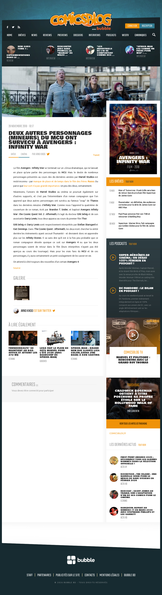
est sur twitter (44, 311)
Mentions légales (109, 575)
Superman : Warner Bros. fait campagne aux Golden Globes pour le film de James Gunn (132, 226)
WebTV (125, 37)
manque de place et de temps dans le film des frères (63, 181)
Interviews (94, 37)
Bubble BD (129, 575)
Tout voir (129, 182)
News (34, 37)
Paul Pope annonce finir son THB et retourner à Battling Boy (129, 215)
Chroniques (140, 37)
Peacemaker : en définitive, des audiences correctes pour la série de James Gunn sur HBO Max (132, 205)
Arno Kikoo (23, 311)
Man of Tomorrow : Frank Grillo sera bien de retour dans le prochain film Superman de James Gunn (132, 193)
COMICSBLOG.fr (117, 433)
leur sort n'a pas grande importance (42, 185)
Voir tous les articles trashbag (133, 424)
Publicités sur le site (68, 575)
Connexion (132, 26)
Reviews (47, 37)
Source (16, 267)
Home (9, 37)
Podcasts (111, 37)
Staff (30, 575)
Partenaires (44, 575)
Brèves (22, 37)
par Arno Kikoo (39, 154)
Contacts (90, 575)
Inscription (147, 26)
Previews (62, 37)
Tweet (96, 155)
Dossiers (78, 37)
